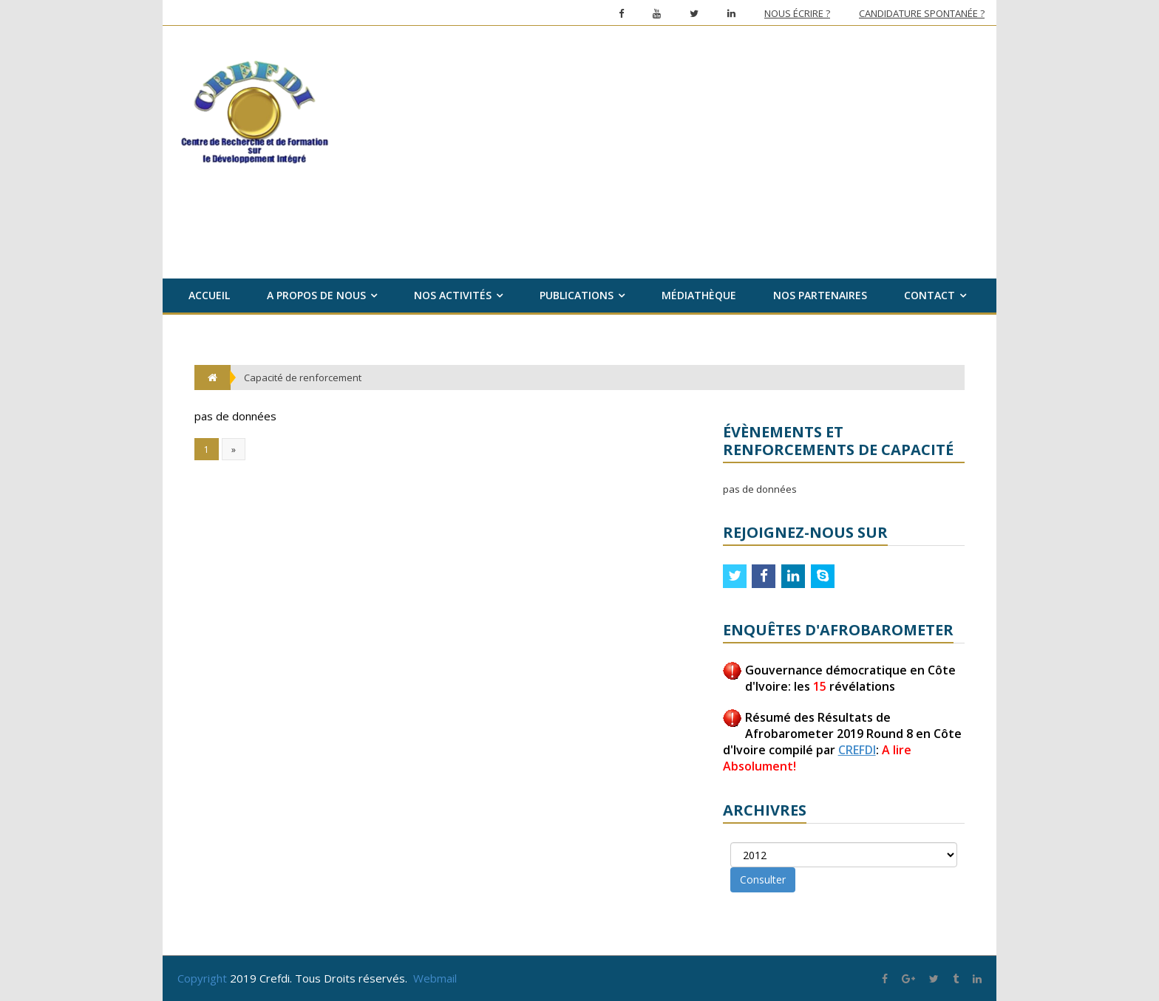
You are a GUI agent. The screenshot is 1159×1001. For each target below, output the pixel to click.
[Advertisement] (681, 144)
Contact (929, 295)
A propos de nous (316, 295)
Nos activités (453, 295)
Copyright (202, 978)
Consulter (763, 879)
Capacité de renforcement (302, 377)
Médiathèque (699, 295)
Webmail (435, 978)
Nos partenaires (820, 295)
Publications (577, 295)
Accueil (209, 295)
